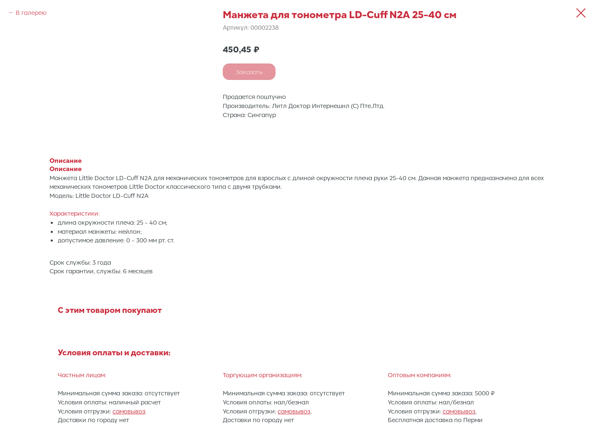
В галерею (31, 12)
